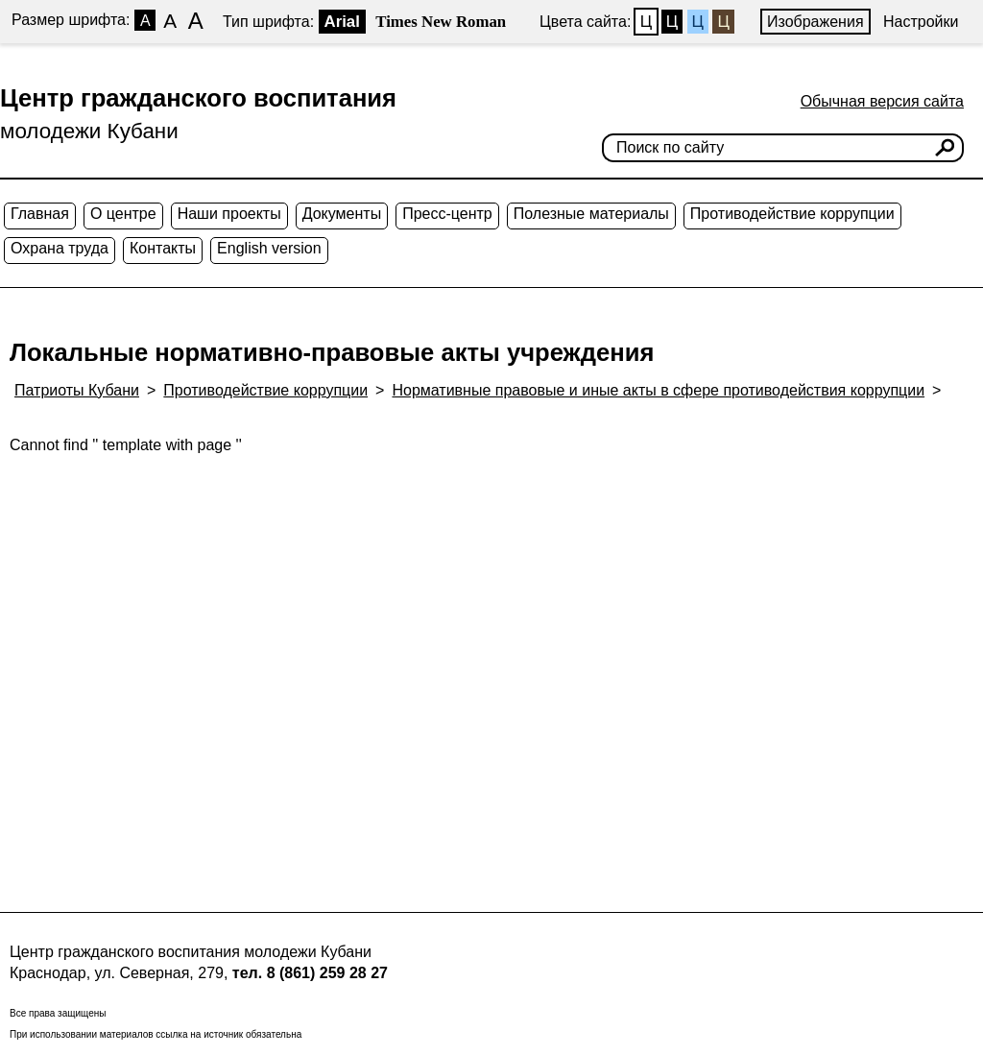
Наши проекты (229, 213)
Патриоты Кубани (76, 390)
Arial (342, 21)
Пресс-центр (447, 213)
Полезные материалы (591, 213)
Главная (40, 213)
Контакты (163, 248)
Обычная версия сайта (882, 101)
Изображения (815, 21)
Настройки (920, 21)
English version (269, 248)
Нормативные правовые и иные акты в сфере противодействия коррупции (658, 390)
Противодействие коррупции (792, 213)
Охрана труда (59, 248)
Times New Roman (440, 21)
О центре (123, 213)
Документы (341, 213)
